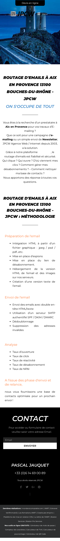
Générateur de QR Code (36, 534)
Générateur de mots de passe (42, 525)
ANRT (46, 508)
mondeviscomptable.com (32, 508)
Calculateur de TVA (34, 530)
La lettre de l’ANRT (41, 517)
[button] (30, 494)
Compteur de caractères (15, 530)
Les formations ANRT (27, 513)
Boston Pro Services (34, 521)
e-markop (44, 152)
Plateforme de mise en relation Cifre (18, 517)
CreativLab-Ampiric (45, 513)
